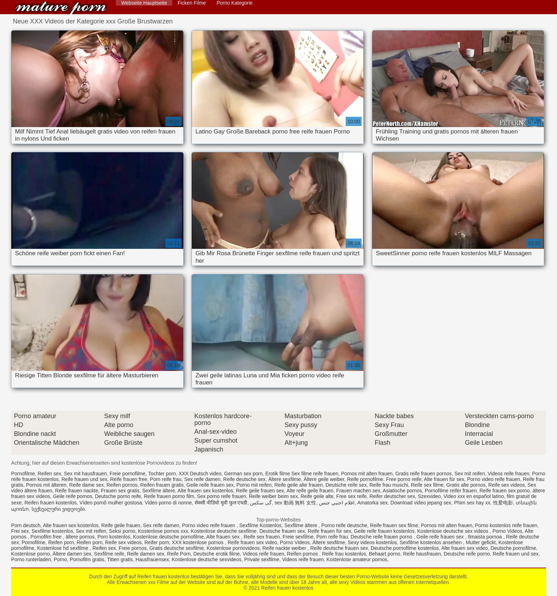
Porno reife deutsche (344, 525)
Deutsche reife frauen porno (382, 537)
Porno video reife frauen (493, 479)
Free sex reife (351, 496)
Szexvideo (429, 496)
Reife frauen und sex (84, 479)
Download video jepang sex (420, 502)
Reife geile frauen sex (260, 490)
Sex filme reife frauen (314, 473)
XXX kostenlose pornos (198, 542)
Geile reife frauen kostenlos (384, 531)
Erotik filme (277, 473)
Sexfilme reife (109, 554)
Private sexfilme (261, 559)
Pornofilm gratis (87, 559)
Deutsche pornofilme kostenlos (405, 548)
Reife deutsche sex (244, 479)
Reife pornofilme (365, 479)
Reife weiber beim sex (273, 496)
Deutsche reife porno (467, 554)
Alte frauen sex (223, 537)
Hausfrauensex (152, 559)
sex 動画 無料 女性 (295, 502)
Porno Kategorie (235, 3)
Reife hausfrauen (422, 554)
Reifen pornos (122, 485)
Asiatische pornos (402, 490)
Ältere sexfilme (284, 479)
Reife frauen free (128, 479)
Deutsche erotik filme (216, 554)
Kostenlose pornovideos (233, 548)
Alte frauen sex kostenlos (205, 490)
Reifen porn (61, 542)
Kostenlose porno (30, 554)
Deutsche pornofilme (513, 548)
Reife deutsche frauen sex (339, 548)
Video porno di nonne (168, 502)
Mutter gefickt (481, 542)
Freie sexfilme (298, 537)
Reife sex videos (506, 485)
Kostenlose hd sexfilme (63, 548)
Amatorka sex (372, 502)
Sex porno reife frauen (221, 496)
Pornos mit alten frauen (367, 473)
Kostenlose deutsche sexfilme (223, 531)
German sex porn (243, 473)
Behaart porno (384, 554)
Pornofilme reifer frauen (451, 490)
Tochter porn (162, 473)
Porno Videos (507, 531)
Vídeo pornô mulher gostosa (111, 502)
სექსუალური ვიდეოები (58, 509)
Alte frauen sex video (464, 548)
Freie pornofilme (127, 473)
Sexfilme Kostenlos (260, 525)
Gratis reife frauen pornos (423, 473)
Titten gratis (120, 559)
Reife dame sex (86, 485)
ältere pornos (80, 537)
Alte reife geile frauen (310, 490)
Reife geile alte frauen (298, 485)
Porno (60, 559)
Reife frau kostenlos (344, 554)
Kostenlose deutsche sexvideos (207, 559)
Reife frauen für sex (329, 531)
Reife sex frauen (262, 537)
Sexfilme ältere (158, 490)
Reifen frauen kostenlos (61, 8)
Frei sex (20, 531)
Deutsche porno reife (118, 496)
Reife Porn (178, 554)
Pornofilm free (47, 537)
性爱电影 (503, 502)
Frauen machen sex (358, 490)
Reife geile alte (317, 496)
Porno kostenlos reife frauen (506, 525)
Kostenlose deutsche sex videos (453, 531)
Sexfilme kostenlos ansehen (431, 542)
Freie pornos (133, 548)
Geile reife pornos (72, 496)
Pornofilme (23, 473)
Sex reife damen (202, 479)
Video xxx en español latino (474, 496)
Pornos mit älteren (46, 485)
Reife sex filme (427, 485)
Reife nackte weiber (285, 548)
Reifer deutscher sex (392, 496)
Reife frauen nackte (76, 490)
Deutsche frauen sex (282, 531)
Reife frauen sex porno (505, 490)
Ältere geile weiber (324, 479)
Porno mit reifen (254, 485)
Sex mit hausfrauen (85, 473)
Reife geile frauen (120, 525)
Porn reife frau (166, 479)
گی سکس (261, 502)
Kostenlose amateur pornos (356, 559)
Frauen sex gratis (120, 490)
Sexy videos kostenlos (372, 542)
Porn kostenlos (113, 537)
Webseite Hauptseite (144, 3)
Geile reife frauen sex (210, 485)
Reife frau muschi (388, 485)
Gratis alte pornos (466, 485)
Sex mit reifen (469, 473)
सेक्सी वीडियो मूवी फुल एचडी (221, 502)
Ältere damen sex (72, 554)
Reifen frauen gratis (162, 485)
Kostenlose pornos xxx (163, 531)
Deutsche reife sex (346, 485)
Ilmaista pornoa (485, 537)
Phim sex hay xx (472, 502)
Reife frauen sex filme (394, 525)
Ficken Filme (192, 3)
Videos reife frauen (508, 473)
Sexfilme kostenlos (52, 531)
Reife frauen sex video (252, 542)
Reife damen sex (145, 554)
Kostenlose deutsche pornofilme (168, 537)
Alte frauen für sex (444, 479)
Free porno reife (404, 479)
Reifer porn (156, 542)
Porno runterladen (31, 559)
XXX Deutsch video (200, 473)
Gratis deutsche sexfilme (176, 548)
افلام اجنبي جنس (337, 502)
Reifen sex (49, 473)
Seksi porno (122, 531)
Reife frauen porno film (169, 496)
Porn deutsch (25, 525)
